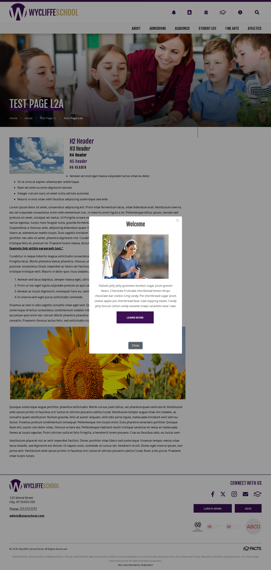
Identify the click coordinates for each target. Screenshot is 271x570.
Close (135, 345)
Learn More (135, 317)
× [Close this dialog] (177, 220)
